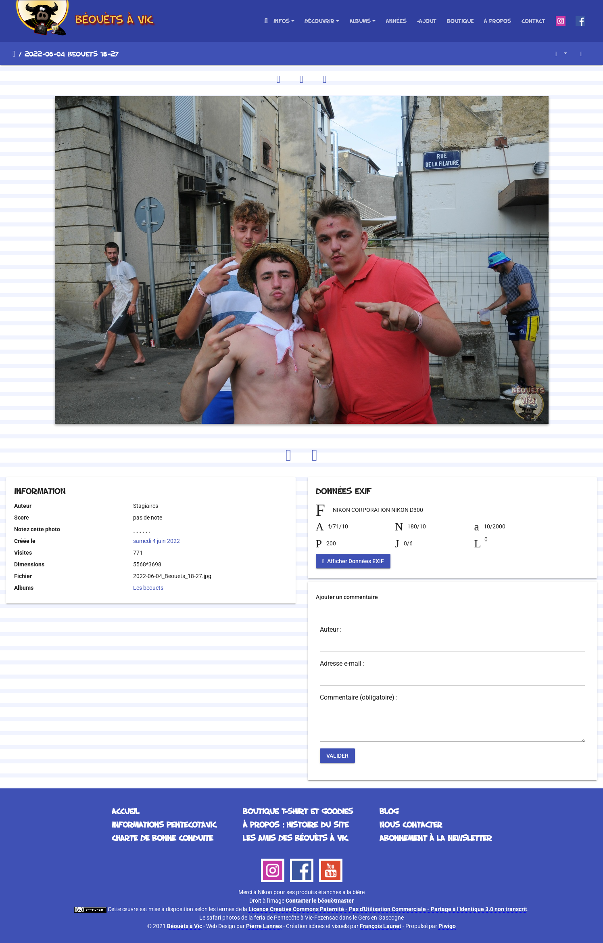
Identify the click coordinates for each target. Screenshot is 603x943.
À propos (497, 20)
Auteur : (331, 630)
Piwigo (447, 926)
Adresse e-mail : (342, 663)
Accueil (14, 54)
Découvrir (319, 20)
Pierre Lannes (264, 926)
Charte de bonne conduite (162, 837)
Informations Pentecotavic (164, 824)
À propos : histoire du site (295, 824)
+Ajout (426, 20)
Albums (360, 20)
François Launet (380, 926)
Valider (337, 755)
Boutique (460, 20)
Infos (281, 20)
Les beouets (148, 588)
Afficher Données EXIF (353, 561)
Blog (389, 811)
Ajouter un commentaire (347, 597)
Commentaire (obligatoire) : (359, 697)
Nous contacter (411, 824)
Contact (533, 20)
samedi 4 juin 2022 (156, 541)
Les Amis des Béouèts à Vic (295, 837)
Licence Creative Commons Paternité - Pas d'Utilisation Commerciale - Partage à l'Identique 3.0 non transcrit (387, 909)
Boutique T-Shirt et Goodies (298, 811)
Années (396, 20)
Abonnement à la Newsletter (436, 837)
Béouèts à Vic (184, 926)
